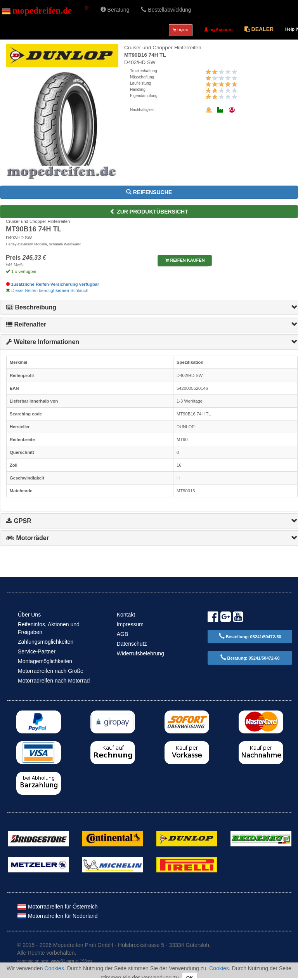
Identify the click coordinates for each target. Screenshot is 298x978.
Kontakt (126, 614)
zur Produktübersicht (149, 211)
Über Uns (29, 614)
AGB (122, 634)
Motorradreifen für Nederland (57, 916)
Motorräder (27, 538)
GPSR (18, 521)
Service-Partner (36, 651)
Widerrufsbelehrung (140, 653)
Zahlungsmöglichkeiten (45, 642)
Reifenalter (26, 324)
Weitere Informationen (42, 342)
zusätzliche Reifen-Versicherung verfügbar (52, 284)
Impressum (130, 624)
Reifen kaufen (184, 260)
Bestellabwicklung (166, 10)
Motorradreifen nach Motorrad (54, 680)
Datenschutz (132, 644)
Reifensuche (149, 192)
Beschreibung (31, 307)
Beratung (115, 10)
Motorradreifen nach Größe (50, 671)
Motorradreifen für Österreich (57, 906)
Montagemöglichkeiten (45, 661)
